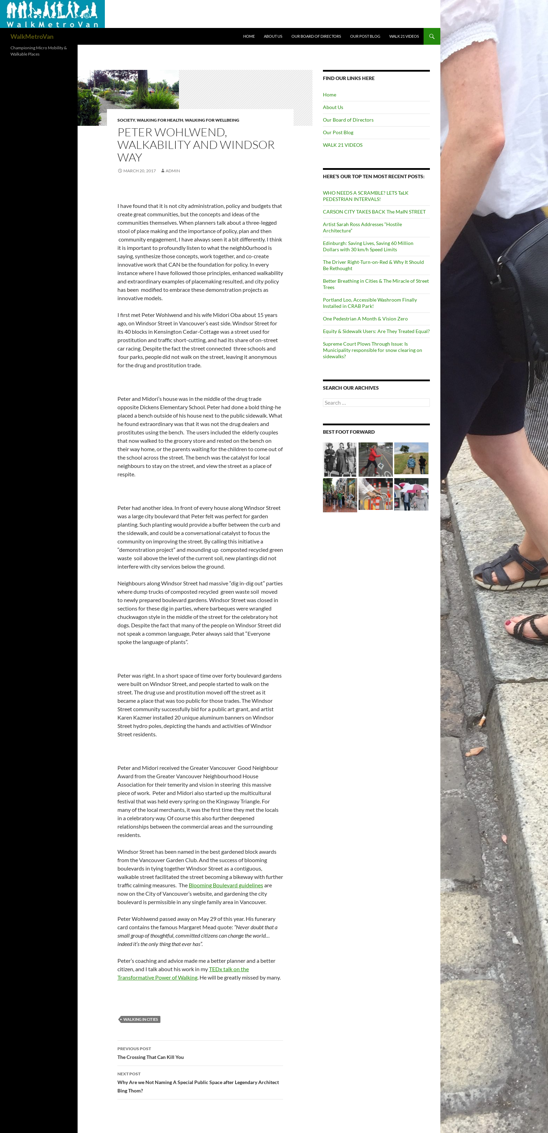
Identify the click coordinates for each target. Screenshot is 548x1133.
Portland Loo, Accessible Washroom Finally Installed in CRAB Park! (370, 303)
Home (249, 36)
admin (173, 170)
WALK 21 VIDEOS (404, 36)
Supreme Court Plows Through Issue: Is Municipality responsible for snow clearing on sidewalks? (372, 350)
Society (126, 120)
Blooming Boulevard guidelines (226, 885)
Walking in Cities (140, 1019)
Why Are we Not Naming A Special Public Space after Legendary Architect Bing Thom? (200, 1082)
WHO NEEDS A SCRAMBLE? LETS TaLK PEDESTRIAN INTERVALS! (366, 196)
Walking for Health (160, 120)
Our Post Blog (365, 36)
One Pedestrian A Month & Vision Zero (365, 319)
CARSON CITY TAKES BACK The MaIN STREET (374, 212)
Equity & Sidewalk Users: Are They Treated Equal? (376, 331)
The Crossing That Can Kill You (200, 1052)
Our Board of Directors (316, 36)
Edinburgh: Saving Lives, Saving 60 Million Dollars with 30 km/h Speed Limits (368, 246)
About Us (273, 36)
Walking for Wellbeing (212, 120)
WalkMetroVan (31, 36)
